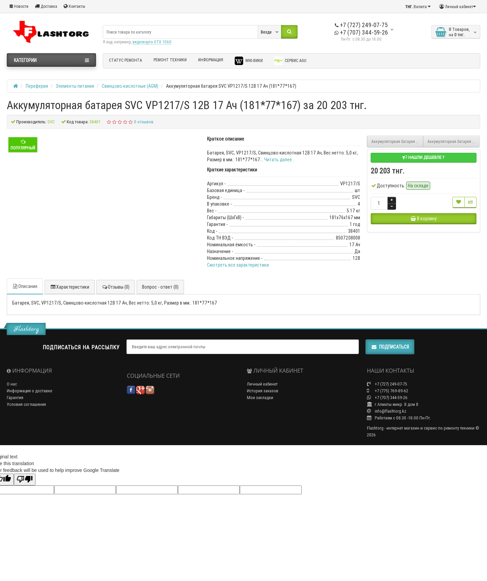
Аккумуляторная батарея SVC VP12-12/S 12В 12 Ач (397, 141)
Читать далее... (279, 160)
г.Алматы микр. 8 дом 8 (392, 404)
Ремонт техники (170, 59)
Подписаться (390, 347)
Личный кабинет (262, 384)
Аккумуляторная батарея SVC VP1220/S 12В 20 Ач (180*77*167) (453, 141)
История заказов (262, 391)
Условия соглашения (26, 404)
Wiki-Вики (249, 61)
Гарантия (15, 397)
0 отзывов (144, 122)
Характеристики (69, 287)
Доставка (46, 6)
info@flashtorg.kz (386, 411)
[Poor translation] (25, 479)
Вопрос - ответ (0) (160, 287)
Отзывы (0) (116, 287)
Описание (25, 286)
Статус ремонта (125, 60)
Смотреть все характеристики (238, 265)
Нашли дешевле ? (423, 157)
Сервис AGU (290, 61)
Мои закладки (260, 397)
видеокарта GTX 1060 (152, 41)
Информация (210, 59)
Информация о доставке (29, 391)
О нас (12, 384)
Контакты (74, 6)
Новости (18, 6)
